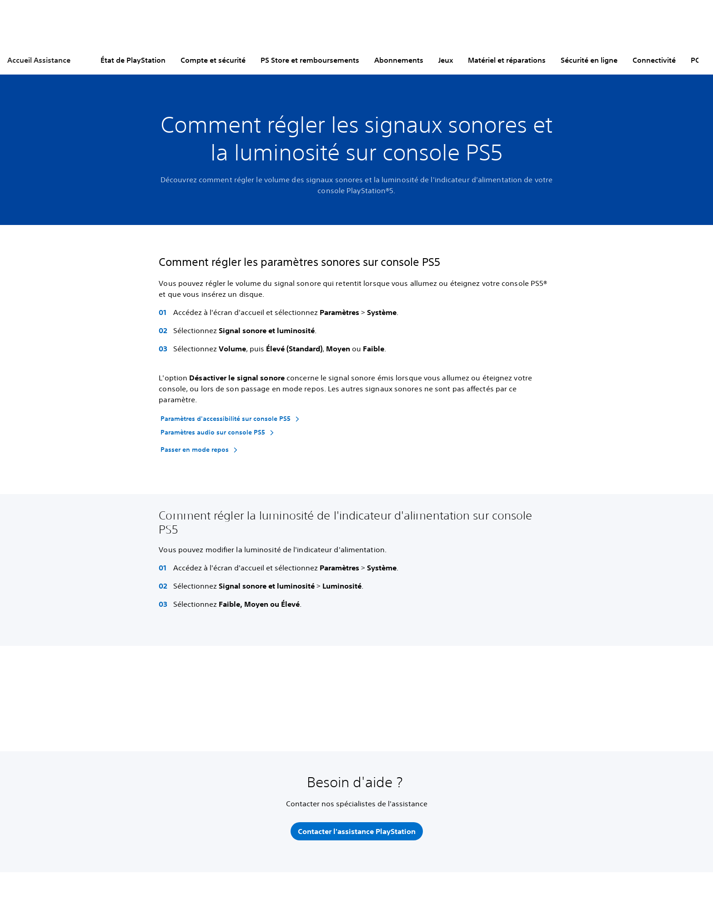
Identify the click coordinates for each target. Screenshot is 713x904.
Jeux (445, 60)
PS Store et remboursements (310, 60)
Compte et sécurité (213, 60)
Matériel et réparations (507, 60)
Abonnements (398, 60)
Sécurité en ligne (589, 60)
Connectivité (654, 60)
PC (695, 60)
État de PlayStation (133, 60)
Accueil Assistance (38, 60)
